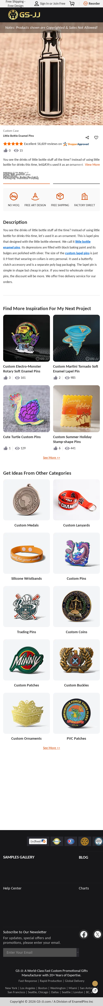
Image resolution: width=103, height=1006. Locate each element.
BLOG (83, 857)
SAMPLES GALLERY (18, 857)
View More (92, 165)
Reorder (94, 3)
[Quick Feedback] (95, 990)
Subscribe (66, 952)
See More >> (51, 491)
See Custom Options (76, 213)
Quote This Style (27, 213)
